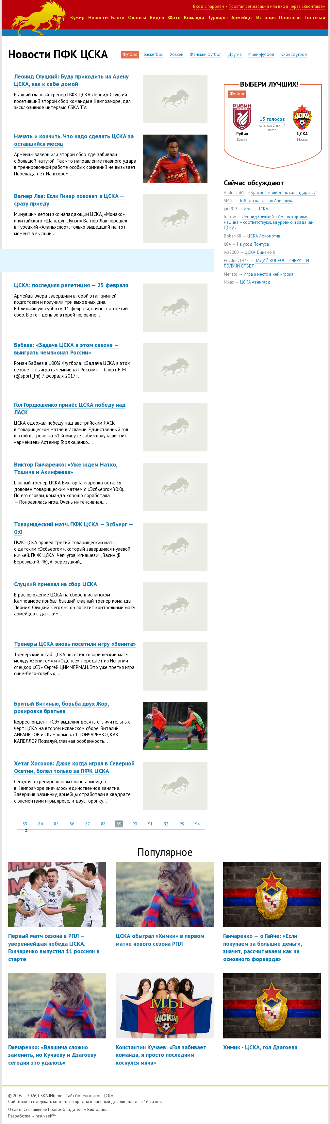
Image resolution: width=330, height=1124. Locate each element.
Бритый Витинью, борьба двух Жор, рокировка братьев (61, 707)
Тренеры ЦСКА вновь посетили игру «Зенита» (75, 643)
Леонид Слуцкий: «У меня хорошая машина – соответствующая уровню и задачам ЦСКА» (269, 222)
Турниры (218, 17)
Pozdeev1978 (236, 260)
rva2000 (231, 252)
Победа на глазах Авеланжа (266, 201)
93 (181, 824)
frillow (230, 217)
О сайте (15, 1109)
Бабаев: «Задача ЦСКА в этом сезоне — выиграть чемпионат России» (66, 348)
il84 (227, 244)
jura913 (231, 209)
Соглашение (35, 1109)
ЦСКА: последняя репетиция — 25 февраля (71, 285)
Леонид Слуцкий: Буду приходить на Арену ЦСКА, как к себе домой (71, 80)
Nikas (229, 282)
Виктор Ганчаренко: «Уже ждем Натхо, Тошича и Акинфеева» (66, 468)
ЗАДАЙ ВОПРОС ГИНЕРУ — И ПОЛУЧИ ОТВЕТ (266, 263)
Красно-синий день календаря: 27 (283, 192)
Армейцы (242, 17)
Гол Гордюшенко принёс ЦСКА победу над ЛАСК (69, 408)
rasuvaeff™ (46, 1116)
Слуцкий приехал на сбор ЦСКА (55, 584)
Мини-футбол (261, 54)
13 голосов (272, 119)
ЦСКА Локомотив (263, 236)
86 (72, 824)
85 (56, 824)
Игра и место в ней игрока (268, 274)
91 (150, 824)
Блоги (117, 17)
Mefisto (231, 274)
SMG (228, 201)
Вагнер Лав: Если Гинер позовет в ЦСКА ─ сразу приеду (69, 199)
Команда (194, 17)
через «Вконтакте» (307, 6)
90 (134, 824)
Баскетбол (153, 54)
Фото (174, 17)
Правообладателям (67, 1109)
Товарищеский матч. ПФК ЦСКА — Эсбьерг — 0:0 (73, 527)
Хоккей (176, 54)
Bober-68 (232, 236)
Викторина (97, 1109)
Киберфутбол (294, 54)
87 (87, 824)
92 (166, 824)
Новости (98, 17)
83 (25, 824)
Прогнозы (290, 17)
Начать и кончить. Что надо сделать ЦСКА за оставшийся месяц (74, 139)
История (266, 17)
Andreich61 (234, 192)
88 (103, 824)
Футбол (130, 54)
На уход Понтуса (253, 244)
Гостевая (315, 17)
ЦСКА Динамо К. (260, 252)
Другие (235, 54)
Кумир (77, 17)
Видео (157, 17)
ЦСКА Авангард (255, 282)
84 (40, 824)
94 (197, 824)
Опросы (137, 17)
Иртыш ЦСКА (256, 209)
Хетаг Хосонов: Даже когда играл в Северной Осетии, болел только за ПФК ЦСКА (74, 766)
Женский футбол (206, 54)
